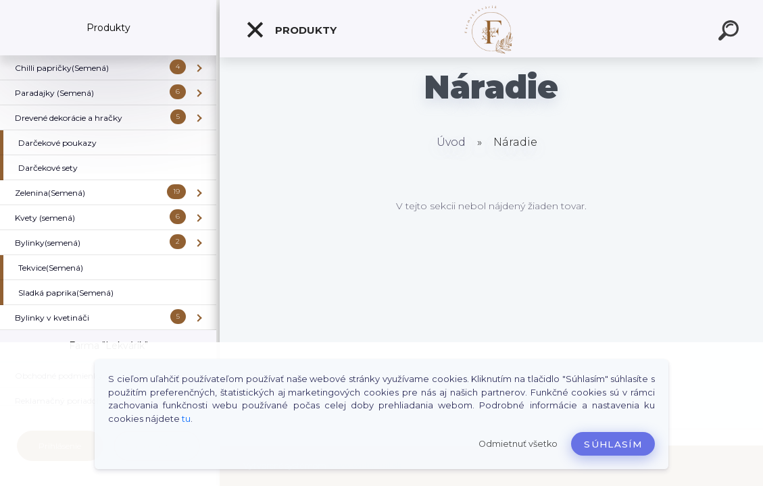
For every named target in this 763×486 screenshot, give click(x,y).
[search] (730, 32)
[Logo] (491, 29)
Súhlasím (613, 444)
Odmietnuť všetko (518, 444)
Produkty (291, 30)
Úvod (451, 142)
